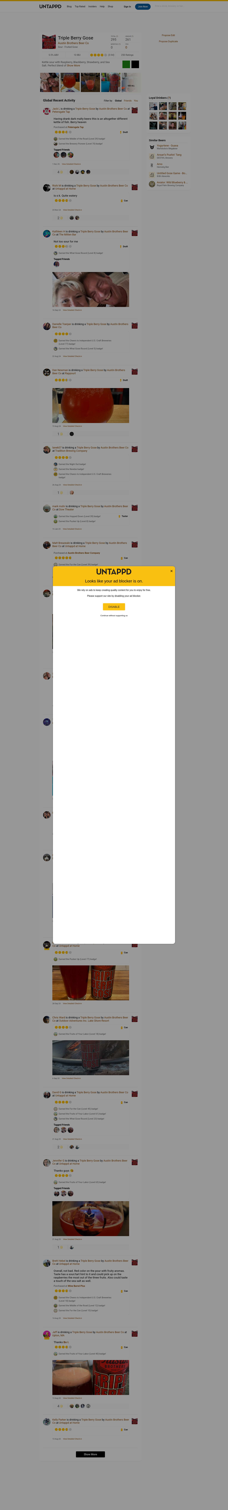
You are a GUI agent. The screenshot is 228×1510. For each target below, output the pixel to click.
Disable (114, 606)
